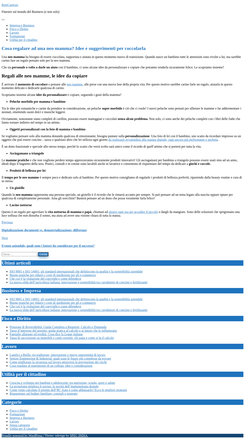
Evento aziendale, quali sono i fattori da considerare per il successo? (48, 245)
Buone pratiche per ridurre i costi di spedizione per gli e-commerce (53, 275)
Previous (7, 222)
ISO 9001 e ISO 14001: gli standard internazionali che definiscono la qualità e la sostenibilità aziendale (76, 271)
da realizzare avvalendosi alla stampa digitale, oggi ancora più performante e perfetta (163, 139)
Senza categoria (20, 425)
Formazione (17, 414)
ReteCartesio (10, 5)
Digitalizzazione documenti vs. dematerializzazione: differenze (44, 230)
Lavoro (14, 421)
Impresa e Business (22, 418)
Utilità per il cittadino (23, 428)
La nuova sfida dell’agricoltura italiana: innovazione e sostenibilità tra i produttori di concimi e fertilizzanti (78, 282)
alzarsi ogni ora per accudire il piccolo (133, 212)
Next (5, 238)
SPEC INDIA (79, 435)
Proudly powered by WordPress (22, 435)
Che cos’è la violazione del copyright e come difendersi (45, 278)
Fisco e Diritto (19, 410)
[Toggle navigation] (3, 19)
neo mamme (75, 84)
